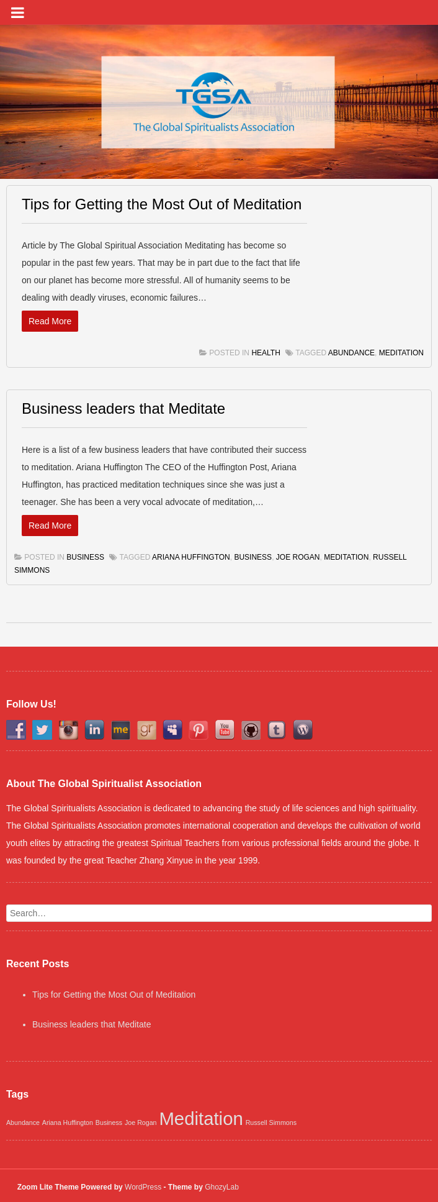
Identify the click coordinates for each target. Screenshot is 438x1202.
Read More (50, 321)
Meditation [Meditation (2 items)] (201, 1118)
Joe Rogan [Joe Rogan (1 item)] (141, 1122)
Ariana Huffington (191, 557)
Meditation (401, 352)
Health (265, 352)
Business (85, 557)
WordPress (143, 1187)
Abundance (351, 352)
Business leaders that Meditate (123, 408)
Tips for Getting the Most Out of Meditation (162, 204)
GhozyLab (222, 1187)
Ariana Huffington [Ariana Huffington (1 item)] (67, 1122)
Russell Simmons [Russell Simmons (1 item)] (271, 1122)
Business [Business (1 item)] (109, 1122)
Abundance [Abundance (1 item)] (23, 1122)
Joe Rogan (298, 557)
